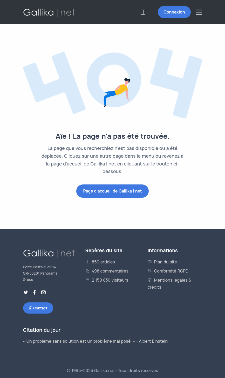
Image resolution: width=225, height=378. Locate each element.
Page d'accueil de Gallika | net (112, 191)
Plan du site (162, 262)
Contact (38, 308)
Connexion (174, 12)
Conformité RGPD (168, 271)
